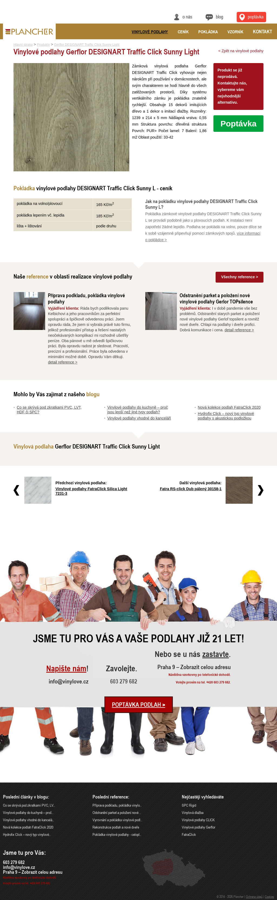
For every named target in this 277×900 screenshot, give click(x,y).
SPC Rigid (189, 805)
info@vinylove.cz (68, 681)
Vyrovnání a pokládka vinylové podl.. (117, 819)
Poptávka (238, 123)
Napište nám (66, 668)
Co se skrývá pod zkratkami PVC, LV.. (29, 805)
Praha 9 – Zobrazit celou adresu (194, 666)
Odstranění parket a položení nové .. (117, 812)
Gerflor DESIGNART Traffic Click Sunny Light (86, 45)
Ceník (183, 31)
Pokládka (208, 31)
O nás (187, 16)
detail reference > (62, 362)
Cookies (269, 896)
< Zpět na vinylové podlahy (240, 51)
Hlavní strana (23, 45)
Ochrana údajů (254, 896)
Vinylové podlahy (150, 31)
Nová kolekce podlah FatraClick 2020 (229, 407)
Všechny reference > (239, 277)
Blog (219, 16)
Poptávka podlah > (138, 704)
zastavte (215, 654)
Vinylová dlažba (192, 812)
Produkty (43, 45)
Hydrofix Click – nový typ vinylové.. (27, 834)
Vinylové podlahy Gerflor (198, 827)
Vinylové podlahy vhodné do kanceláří (139, 418)
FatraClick (189, 834)
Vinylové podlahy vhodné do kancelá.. (28, 819)
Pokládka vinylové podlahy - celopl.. (117, 834)
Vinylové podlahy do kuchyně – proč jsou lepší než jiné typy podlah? (137, 409)
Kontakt (262, 31)
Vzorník (235, 31)
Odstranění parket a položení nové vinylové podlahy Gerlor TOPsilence (216, 298)
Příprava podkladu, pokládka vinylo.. (117, 805)
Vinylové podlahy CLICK (198, 819)
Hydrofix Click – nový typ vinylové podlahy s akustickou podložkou (226, 415)
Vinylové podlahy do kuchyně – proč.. (28, 812)
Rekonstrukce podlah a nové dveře (116, 827)
